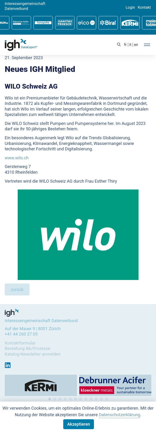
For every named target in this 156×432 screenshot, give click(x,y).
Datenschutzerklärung (119, 414)
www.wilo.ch (17, 157)
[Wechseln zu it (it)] (130, 45)
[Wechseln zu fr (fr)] (125, 45)
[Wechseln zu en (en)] (136, 45)
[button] (49, 399)
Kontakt (144, 7)
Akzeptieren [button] (78, 424)
